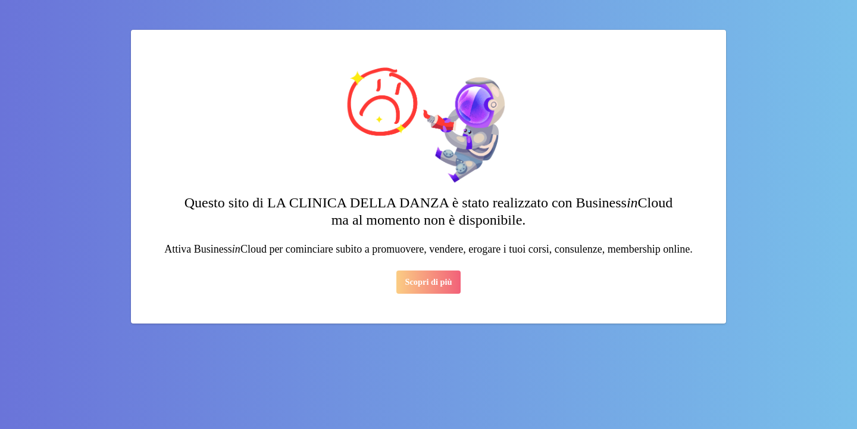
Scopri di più (428, 282)
